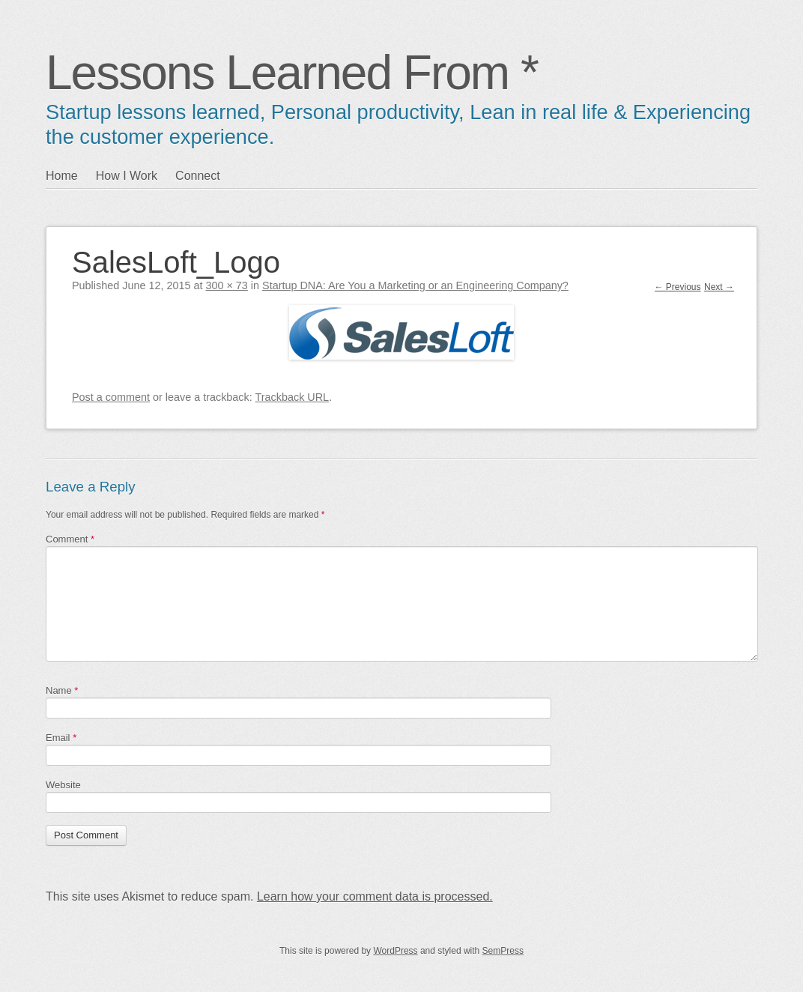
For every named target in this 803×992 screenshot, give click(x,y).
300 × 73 (226, 285)
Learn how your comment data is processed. (375, 896)
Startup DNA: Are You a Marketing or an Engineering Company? (415, 285)
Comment (70, 539)
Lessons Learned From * (292, 73)
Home (62, 175)
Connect (197, 175)
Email (61, 737)
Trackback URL (292, 397)
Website (63, 784)
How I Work (126, 175)
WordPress (395, 951)
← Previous (678, 287)
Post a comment (111, 397)
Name (62, 690)
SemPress (503, 951)
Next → (719, 287)
